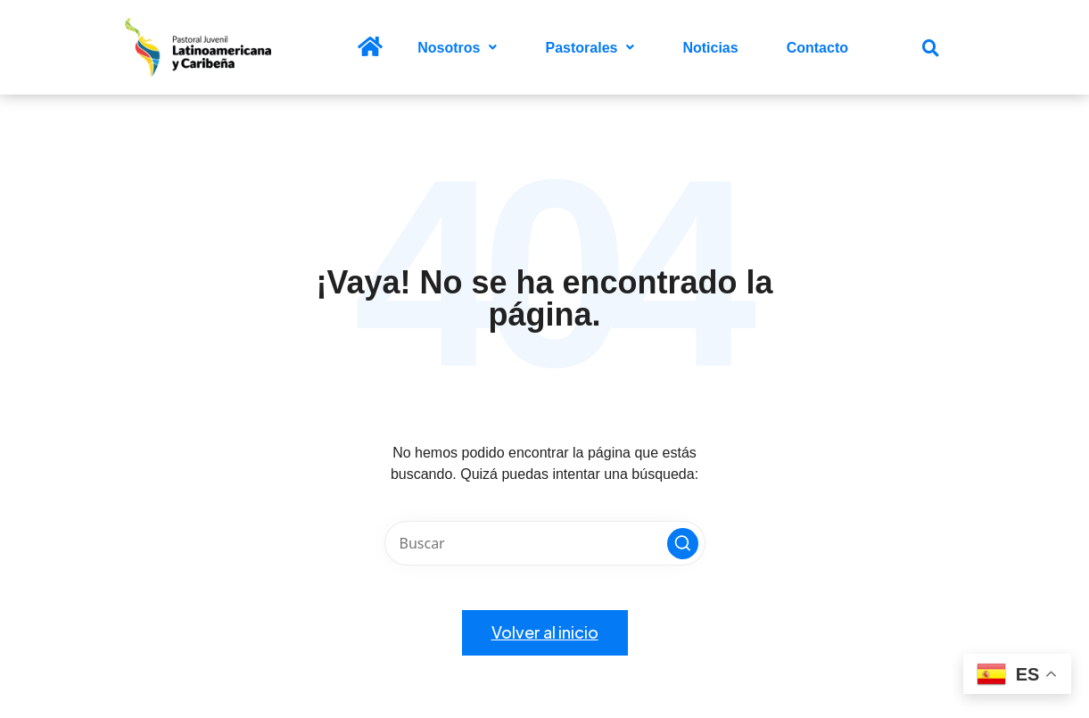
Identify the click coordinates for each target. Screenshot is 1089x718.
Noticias (710, 47)
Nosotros (457, 47)
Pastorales (589, 47)
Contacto (817, 47)
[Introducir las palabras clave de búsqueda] (544, 543)
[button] (457, 47)
